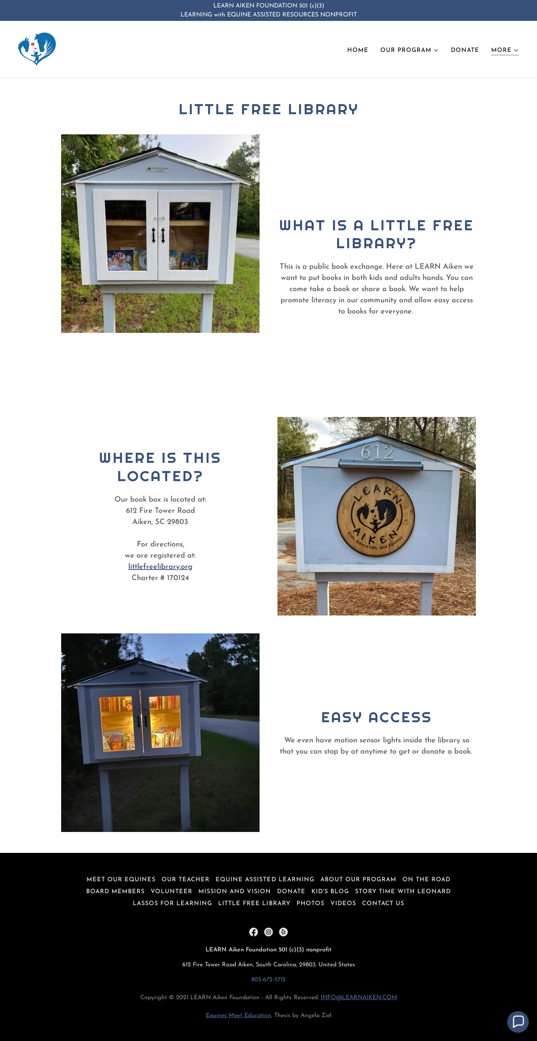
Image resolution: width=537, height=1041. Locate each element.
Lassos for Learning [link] (172, 904)
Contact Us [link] (383, 904)
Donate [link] (465, 50)
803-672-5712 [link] (268, 980)
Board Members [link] (115, 892)
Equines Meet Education (238, 1016)
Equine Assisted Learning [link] (265, 880)
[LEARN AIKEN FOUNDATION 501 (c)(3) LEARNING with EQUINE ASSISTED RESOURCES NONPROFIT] (268, 10)
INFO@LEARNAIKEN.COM (359, 998)
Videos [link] (343, 904)
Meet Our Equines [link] (121, 880)
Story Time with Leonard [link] (403, 892)
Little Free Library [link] (254, 904)
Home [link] (357, 50)
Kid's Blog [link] (330, 892)
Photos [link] (310, 904)
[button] (409, 50)
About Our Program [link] (358, 880)
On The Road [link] (426, 880)
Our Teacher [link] (185, 880)
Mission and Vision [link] (234, 892)
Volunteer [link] (171, 892)
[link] (37, 49)
